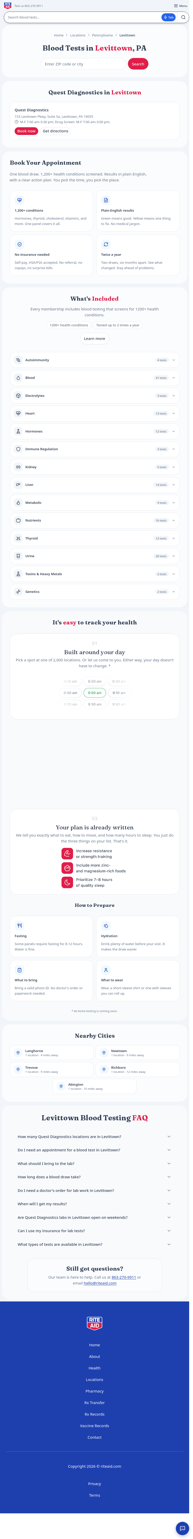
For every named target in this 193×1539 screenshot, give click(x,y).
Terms (94, 1495)
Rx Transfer (94, 1402)
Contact (94, 1437)
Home (59, 35)
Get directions (55, 130)
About (94, 1356)
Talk (169, 17)
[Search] (183, 17)
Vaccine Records (94, 1425)
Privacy (94, 1483)
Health (95, 1367)
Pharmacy (95, 1391)
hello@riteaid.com (100, 1283)
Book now (26, 130)
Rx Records (95, 1414)
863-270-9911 (123, 1277)
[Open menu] (180, 6)
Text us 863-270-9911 (28, 6)
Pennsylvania (102, 35)
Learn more (94, 338)
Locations (77, 35)
